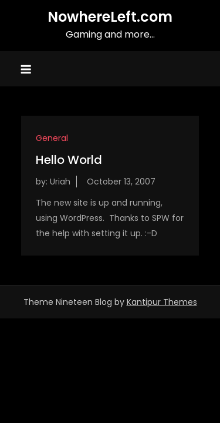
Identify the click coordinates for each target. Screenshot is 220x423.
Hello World (69, 160)
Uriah (60, 181)
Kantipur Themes (162, 302)
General (52, 138)
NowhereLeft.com (110, 16)
